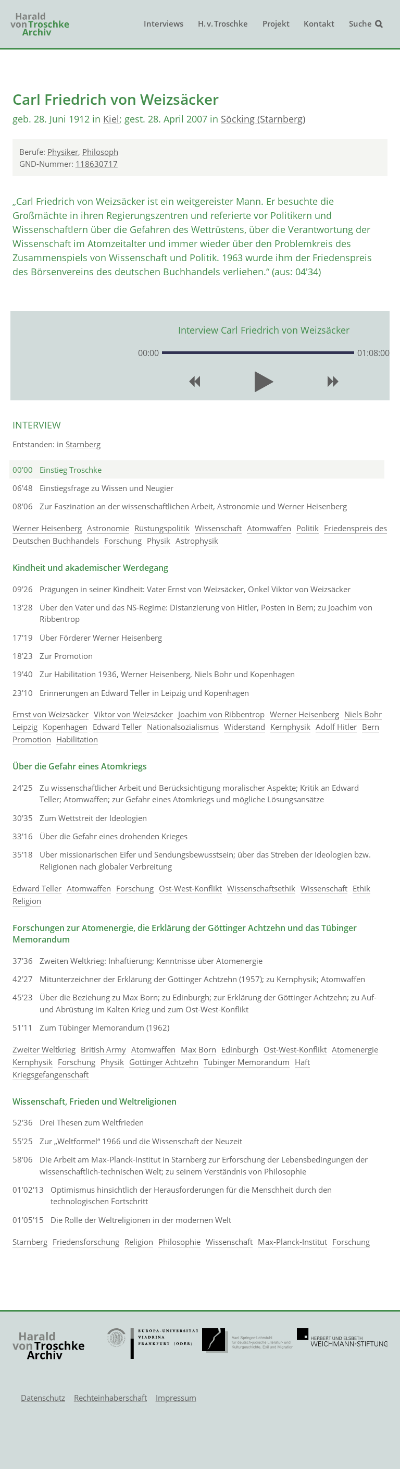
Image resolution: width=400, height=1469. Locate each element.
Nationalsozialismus (183, 726)
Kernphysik (290, 726)
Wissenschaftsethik (261, 888)
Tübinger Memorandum (247, 1062)
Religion (26, 901)
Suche (360, 23)
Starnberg (83, 444)
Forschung (123, 540)
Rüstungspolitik (162, 528)
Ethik (361, 888)
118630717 (97, 163)
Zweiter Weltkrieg (44, 1049)
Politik (307, 528)
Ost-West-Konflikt (190, 888)
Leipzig (25, 726)
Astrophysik (197, 540)
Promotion (31, 739)
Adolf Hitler (336, 726)
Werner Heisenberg (47, 528)
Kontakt (319, 23)
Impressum (176, 1397)
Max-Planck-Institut (292, 1242)
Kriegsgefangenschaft (50, 1074)
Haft (302, 1062)
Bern (370, 726)
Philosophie (179, 1242)
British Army (103, 1049)
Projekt (276, 23)
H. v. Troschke (223, 23)
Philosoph (100, 151)
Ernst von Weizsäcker (50, 714)
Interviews (163, 23)
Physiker (62, 151)
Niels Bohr (363, 714)
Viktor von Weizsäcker (133, 714)
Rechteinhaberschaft (110, 1397)
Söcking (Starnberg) (263, 119)
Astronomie (108, 528)
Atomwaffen (269, 528)
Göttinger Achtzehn (163, 1062)
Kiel (111, 119)
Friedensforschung (86, 1242)
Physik (158, 540)
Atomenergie (355, 1049)
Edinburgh (239, 1049)
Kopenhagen (65, 726)
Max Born (198, 1049)
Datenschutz (43, 1397)
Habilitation (77, 739)
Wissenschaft (218, 528)
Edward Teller (117, 726)
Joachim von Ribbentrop (221, 714)
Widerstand (244, 726)
